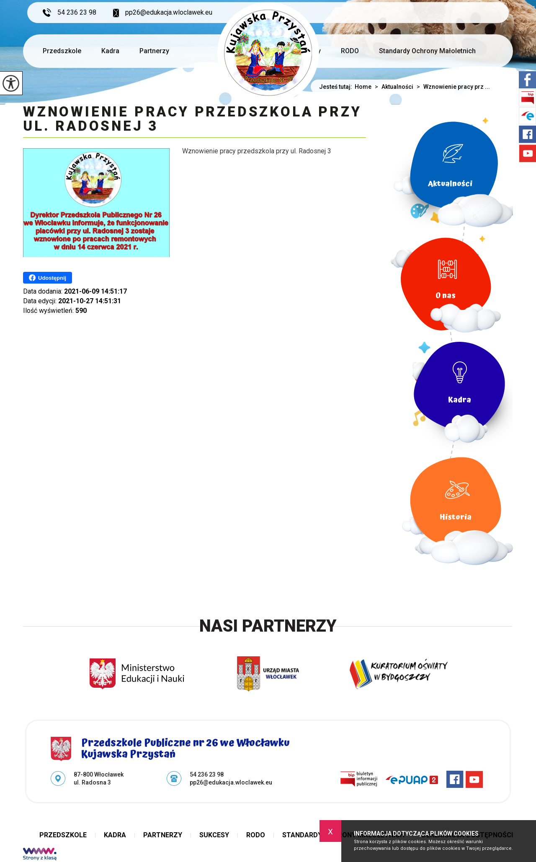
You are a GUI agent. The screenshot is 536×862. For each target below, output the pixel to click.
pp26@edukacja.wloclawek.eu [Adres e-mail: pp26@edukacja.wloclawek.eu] (231, 782)
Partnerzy (154, 51)
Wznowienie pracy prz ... (451, 87)
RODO (350, 51)
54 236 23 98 (69, 12)
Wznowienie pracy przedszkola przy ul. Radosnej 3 (192, 119)
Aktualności (392, 87)
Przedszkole (62, 51)
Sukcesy (214, 835)
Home (363, 87)
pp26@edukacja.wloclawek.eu (162, 12)
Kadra (110, 51)
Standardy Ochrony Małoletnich (427, 51)
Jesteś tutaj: (337, 87)
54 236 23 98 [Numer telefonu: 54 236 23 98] (207, 774)
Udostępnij (47, 277)
